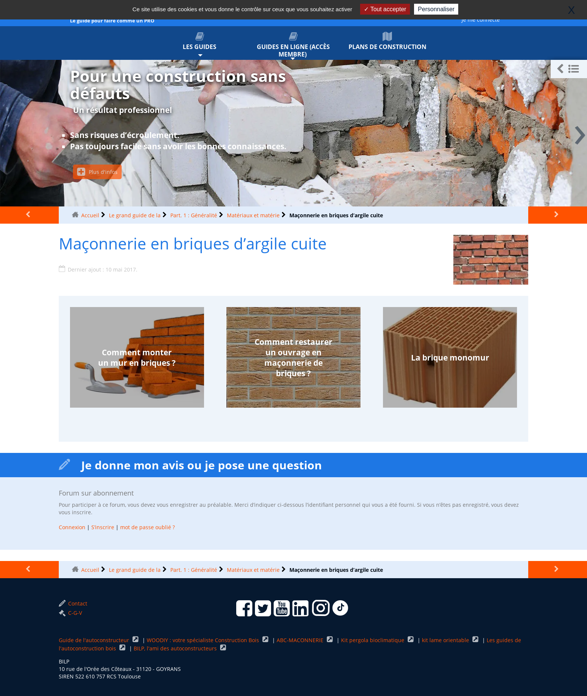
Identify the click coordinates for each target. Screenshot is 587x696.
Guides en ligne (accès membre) (294, 45)
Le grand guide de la (135, 215)
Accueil (90, 215)
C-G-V (70, 612)
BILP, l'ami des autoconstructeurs (176, 648)
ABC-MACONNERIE (301, 640)
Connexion (72, 527)
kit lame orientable (446, 640)
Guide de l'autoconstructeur (95, 640)
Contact (73, 603)
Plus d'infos (97, 172)
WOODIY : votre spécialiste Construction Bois (204, 640)
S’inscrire (102, 527)
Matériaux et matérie (253, 215)
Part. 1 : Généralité (193, 215)
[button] (569, 69)
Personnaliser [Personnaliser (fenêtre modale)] (436, 9)
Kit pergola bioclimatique (373, 640)
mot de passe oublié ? (147, 527)
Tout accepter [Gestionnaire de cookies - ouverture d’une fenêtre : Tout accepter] (385, 9)
